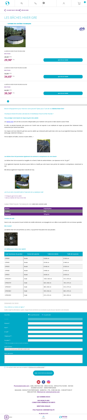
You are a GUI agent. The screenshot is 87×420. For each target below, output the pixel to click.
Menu (10, 417)
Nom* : (6, 327)
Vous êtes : (7, 315)
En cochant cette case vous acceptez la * (25, 367)
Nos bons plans (43, 400)
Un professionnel (34, 315)
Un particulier (47, 315)
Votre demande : (8, 353)
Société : (6, 319)
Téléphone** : (8, 336)
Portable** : (7, 340)
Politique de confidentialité (36, 367)
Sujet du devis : (8, 346)
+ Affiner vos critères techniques (19, 23)
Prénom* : (7, 323)
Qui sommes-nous (43, 397)
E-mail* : (6, 332)
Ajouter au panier (63, 60)
